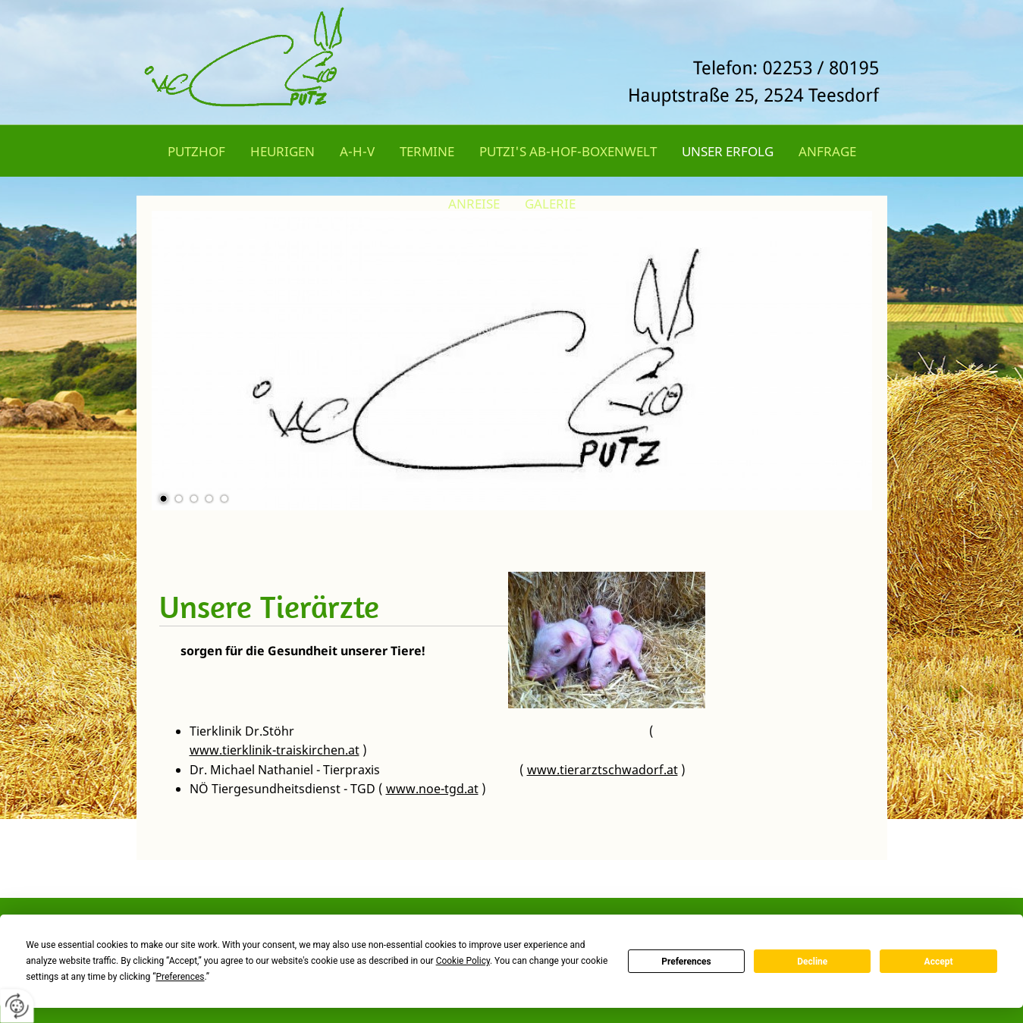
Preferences (686, 961)
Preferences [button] (179, 976)
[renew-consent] (17, 1006)
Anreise (474, 203)
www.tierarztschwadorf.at (602, 769)
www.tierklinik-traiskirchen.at (274, 750)
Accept (938, 961)
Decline (812, 961)
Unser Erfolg (728, 151)
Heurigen (282, 151)
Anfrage (827, 151)
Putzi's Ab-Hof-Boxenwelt (568, 151)
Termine (427, 151)
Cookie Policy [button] (463, 961)
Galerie (550, 203)
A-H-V (357, 151)
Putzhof (196, 151)
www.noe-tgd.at (432, 788)
